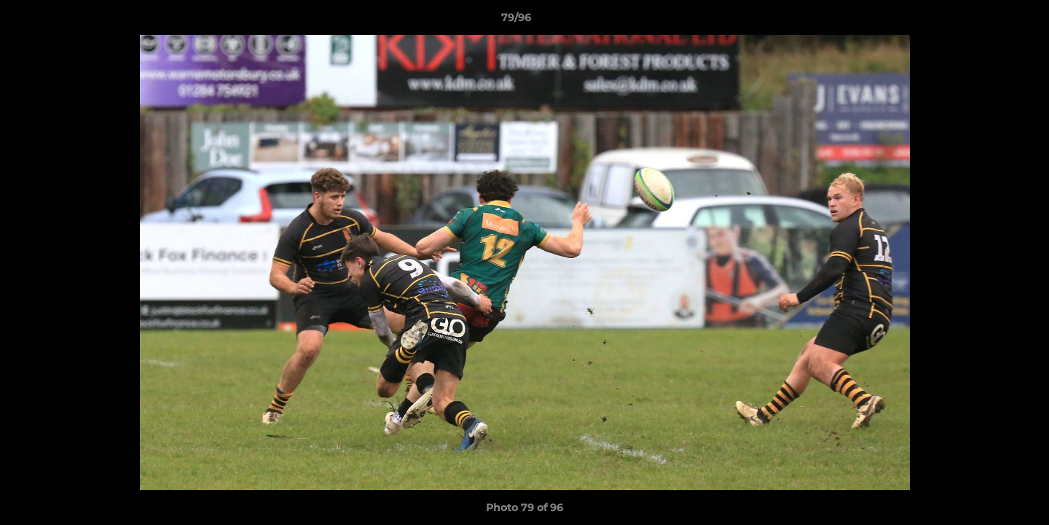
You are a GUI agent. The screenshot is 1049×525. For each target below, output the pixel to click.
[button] (988, 21)
